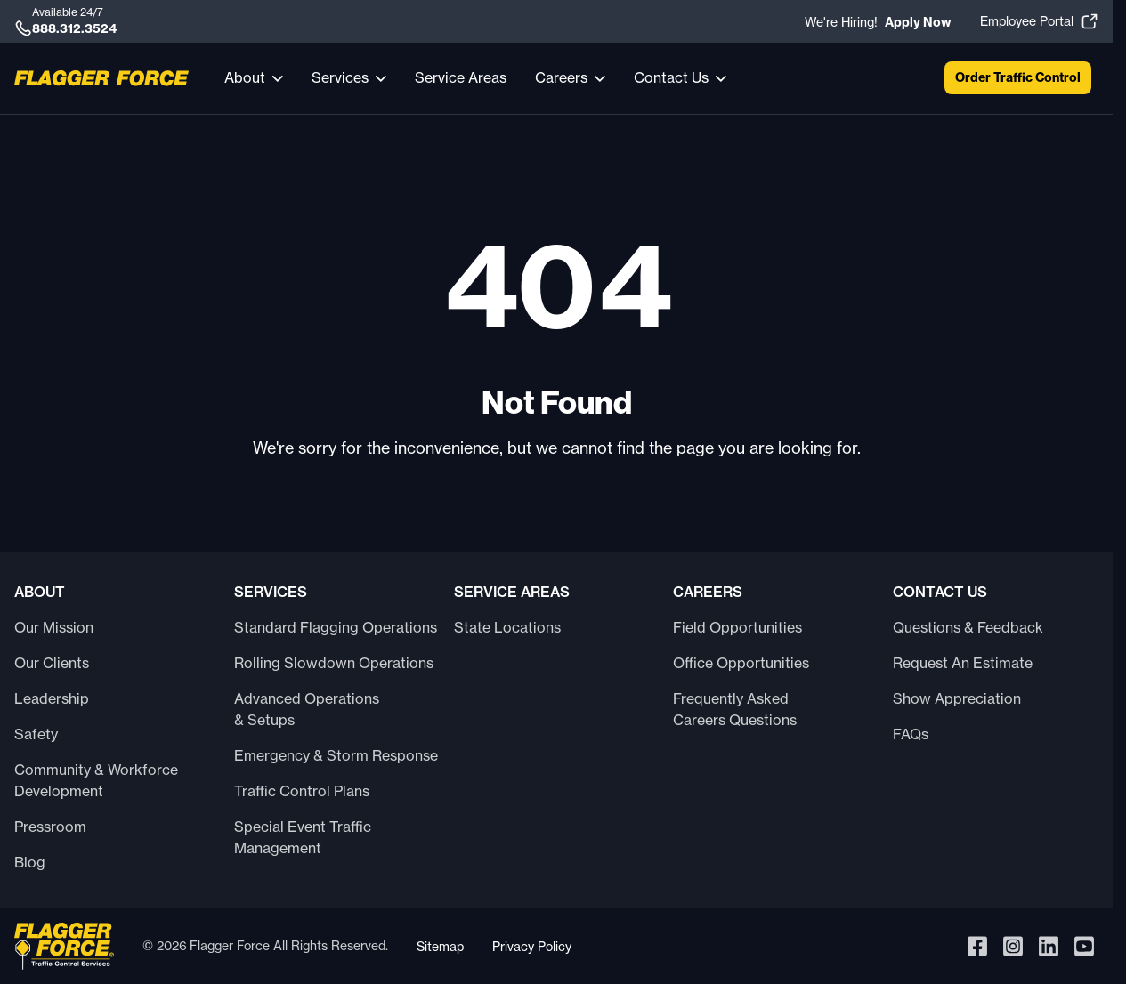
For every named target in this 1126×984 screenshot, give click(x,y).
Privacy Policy (531, 946)
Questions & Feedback (968, 627)
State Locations (507, 627)
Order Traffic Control (1018, 77)
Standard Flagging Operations (335, 627)
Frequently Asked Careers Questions (735, 709)
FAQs (910, 734)
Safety (36, 734)
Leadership (51, 698)
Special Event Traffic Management (302, 837)
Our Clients (51, 663)
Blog (29, 862)
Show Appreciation (957, 698)
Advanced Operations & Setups (306, 709)
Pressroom (50, 826)
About (244, 77)
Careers (561, 77)
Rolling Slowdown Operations (333, 663)
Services (340, 77)
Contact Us (671, 77)
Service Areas (460, 77)
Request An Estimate (963, 663)
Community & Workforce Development (96, 780)
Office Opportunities (741, 663)
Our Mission (53, 627)
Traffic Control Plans (301, 791)
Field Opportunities (737, 627)
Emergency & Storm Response (336, 755)
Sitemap (440, 946)
